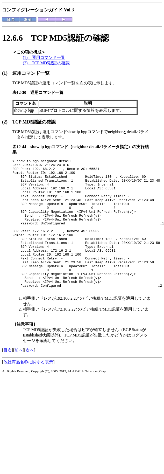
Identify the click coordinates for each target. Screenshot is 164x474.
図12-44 (21, 147)
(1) (7, 73)
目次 (7, 376)
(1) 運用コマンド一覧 (44, 57)
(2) (7, 122)
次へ (30, 376)
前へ (19, 376)
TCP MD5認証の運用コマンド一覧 (43, 83)
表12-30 (21, 92)
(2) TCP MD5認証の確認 (46, 63)
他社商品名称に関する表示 (28, 388)
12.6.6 (16, 38)
